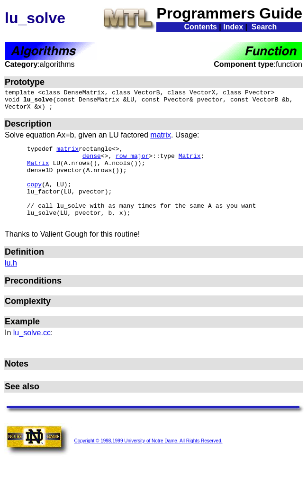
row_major (132, 162)
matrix (160, 139)
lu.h (11, 283)
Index (233, 27)
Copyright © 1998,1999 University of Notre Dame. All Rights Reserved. (148, 462)
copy (34, 197)
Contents (200, 27)
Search (264, 27)
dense (91, 162)
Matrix (190, 162)
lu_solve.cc (32, 353)
